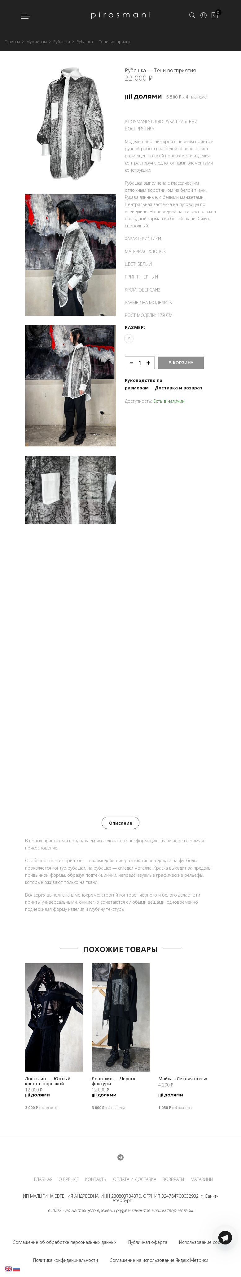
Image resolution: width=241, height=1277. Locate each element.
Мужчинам (36, 41)
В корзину (181, 359)
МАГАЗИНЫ (202, 1178)
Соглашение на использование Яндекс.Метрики (159, 1259)
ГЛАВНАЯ (43, 1178)
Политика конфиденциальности (65, 1259)
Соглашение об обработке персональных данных (64, 1241)
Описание (120, 822)
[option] (54, 1039)
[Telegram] (225, 1262)
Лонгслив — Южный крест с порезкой (48, 1080)
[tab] (120, 822)
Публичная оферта (147, 1241)
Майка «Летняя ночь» (183, 1078)
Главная (12, 41)
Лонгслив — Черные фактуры (115, 1080)
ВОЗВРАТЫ (173, 1178)
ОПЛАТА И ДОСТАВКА (134, 1178)
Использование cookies (203, 1241)
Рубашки (61, 41)
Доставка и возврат (179, 384)
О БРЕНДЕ (69, 1178)
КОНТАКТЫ (96, 1178)
